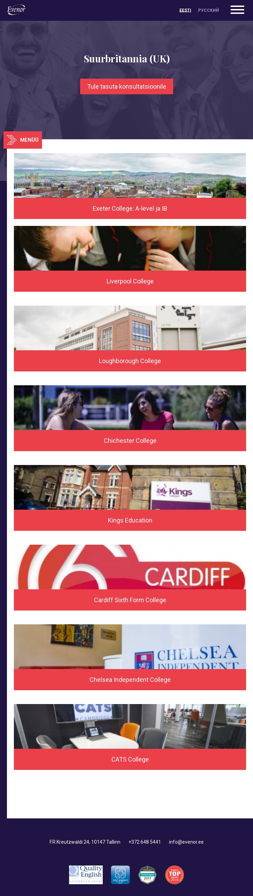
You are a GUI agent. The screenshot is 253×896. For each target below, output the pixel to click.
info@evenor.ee (186, 842)
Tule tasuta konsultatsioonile (126, 86)
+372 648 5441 (144, 842)
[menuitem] (185, 10)
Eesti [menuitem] (185, 10)
